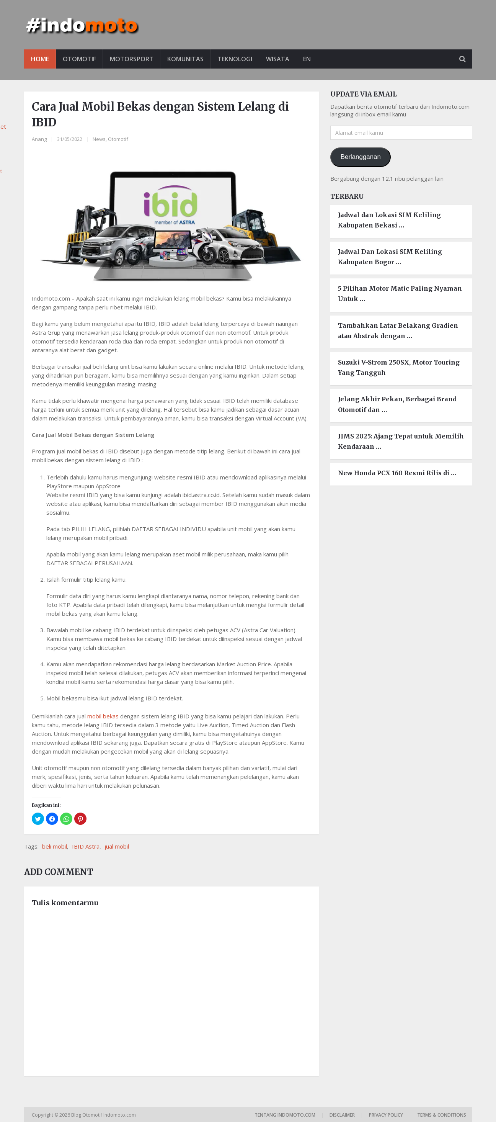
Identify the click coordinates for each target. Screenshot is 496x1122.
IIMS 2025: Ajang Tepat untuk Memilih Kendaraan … (401, 441)
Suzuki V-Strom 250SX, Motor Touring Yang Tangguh (399, 367)
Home (40, 59)
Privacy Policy (386, 1115)
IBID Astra (86, 846)
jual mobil (116, 846)
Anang (39, 139)
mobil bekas (103, 716)
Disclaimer (342, 1115)
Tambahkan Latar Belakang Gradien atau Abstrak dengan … (398, 331)
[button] (38, 819)
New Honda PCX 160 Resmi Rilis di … (397, 473)
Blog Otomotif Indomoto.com (104, 1115)
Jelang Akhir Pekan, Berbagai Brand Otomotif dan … (397, 404)
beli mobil (54, 846)
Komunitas (185, 59)
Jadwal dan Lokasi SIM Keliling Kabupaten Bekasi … (389, 220)
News (99, 139)
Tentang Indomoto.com (285, 1115)
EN (307, 59)
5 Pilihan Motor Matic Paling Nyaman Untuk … (400, 294)
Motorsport (131, 59)
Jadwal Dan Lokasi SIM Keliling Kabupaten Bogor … (390, 257)
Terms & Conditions (441, 1115)
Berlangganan (361, 156)
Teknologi (234, 59)
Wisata (277, 59)
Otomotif (79, 59)
